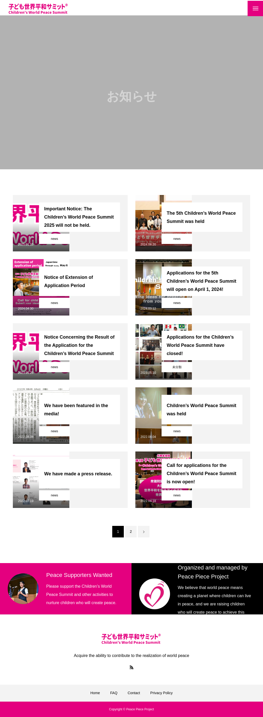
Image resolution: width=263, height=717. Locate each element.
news (54, 239)
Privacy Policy (161, 693)
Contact (134, 693)
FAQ (113, 693)
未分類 (177, 367)
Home (95, 693)
